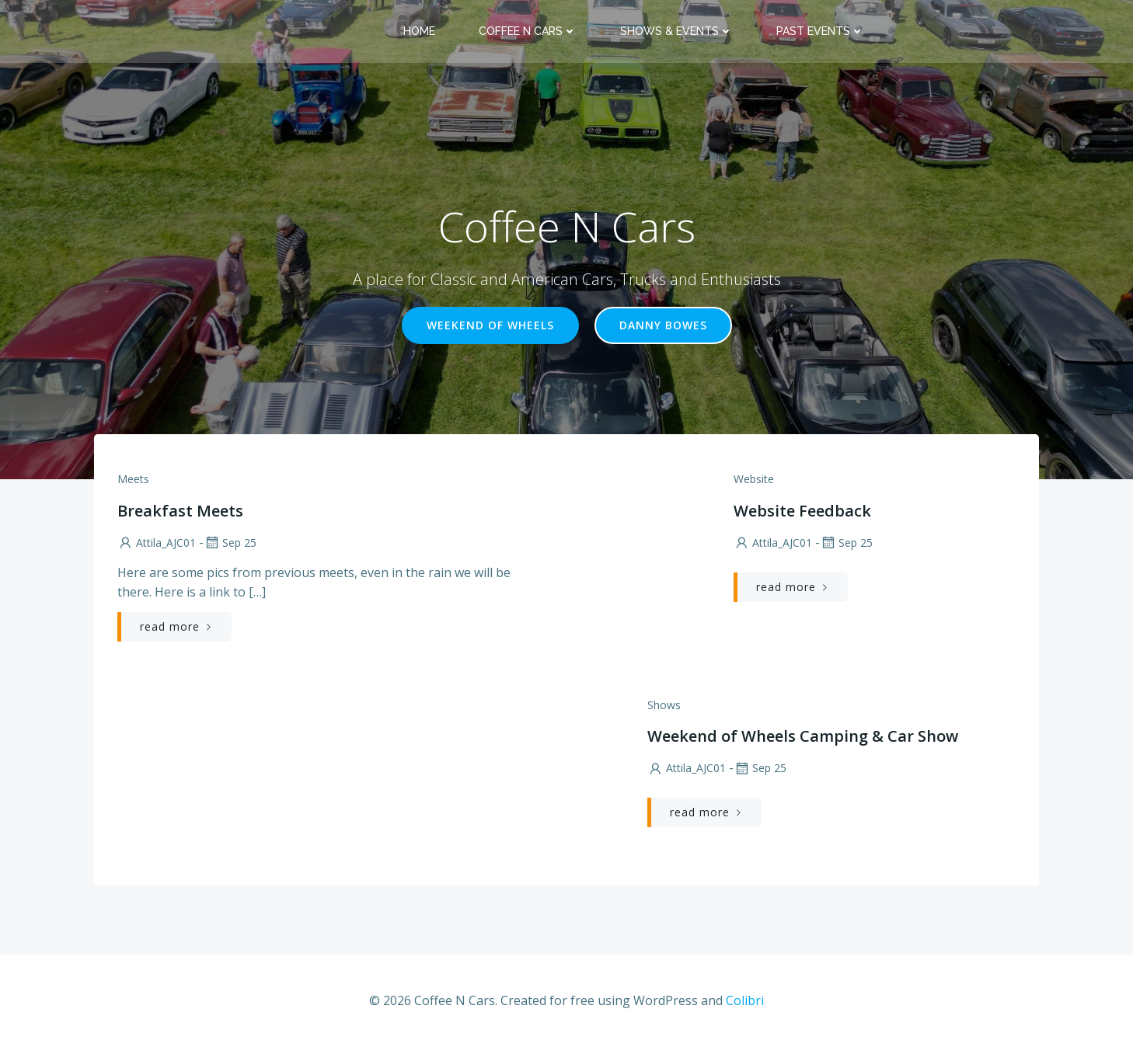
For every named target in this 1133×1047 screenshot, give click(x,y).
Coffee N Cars (528, 31)
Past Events (820, 31)
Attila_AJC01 (156, 542)
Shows (664, 704)
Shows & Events (676, 31)
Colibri (745, 1000)
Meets (133, 478)
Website (754, 478)
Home (419, 31)
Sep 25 (230, 542)
